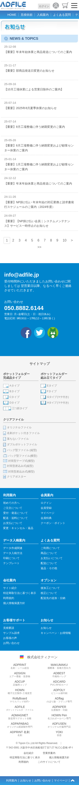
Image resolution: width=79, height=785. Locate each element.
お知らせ (25, 780)
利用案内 (11, 780)
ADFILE (20, 708)
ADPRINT (20, 666)
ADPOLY (59, 691)
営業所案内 (49, 753)
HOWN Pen (59, 717)
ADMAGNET (20, 717)
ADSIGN (20, 675)
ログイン (44, 6)
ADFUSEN (59, 725)
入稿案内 (43, 14)
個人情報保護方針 (59, 757)
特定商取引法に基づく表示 (25, 757)
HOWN (20, 691)
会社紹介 (29, 753)
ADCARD (59, 683)
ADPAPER (59, 708)
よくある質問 (62, 14)
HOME (11, 14)
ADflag (59, 700)
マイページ (61, 780)
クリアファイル (13, 419)
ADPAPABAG (20, 725)
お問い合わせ (42, 780)
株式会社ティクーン (42, 657)
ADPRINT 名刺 (20, 733)
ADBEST (59, 675)
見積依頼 (26, 14)
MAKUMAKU (59, 666)
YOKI (59, 733)
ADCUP (20, 683)
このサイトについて (49, 761)
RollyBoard (20, 700)
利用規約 (24, 761)
